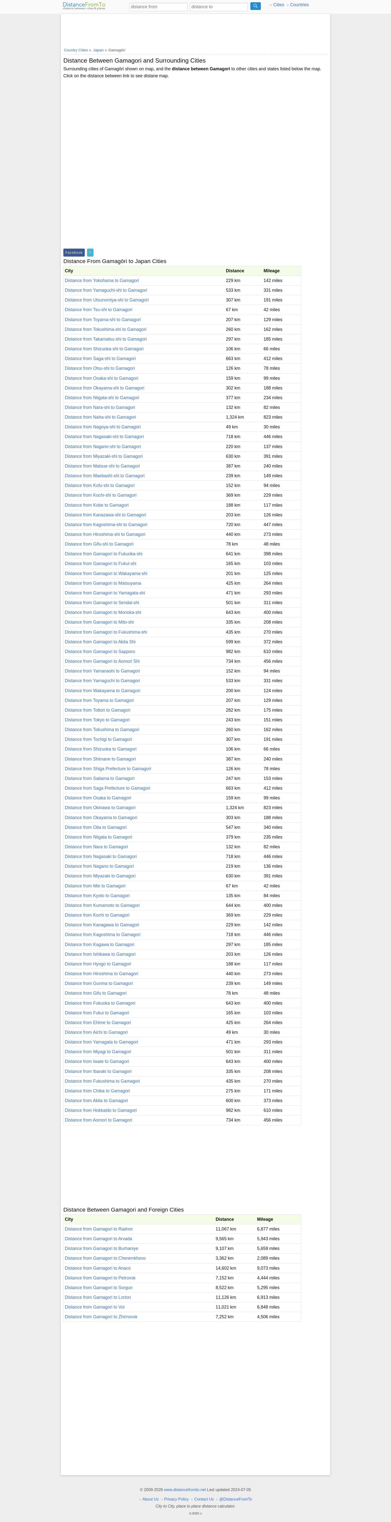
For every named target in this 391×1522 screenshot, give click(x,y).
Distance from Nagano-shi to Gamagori (103, 446)
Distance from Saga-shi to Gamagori (100, 358)
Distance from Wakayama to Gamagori (102, 690)
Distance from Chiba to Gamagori (97, 1090)
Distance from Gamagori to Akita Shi (100, 641)
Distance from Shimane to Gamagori (100, 759)
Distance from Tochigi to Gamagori (98, 739)
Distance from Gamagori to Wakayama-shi (106, 573)
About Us (150, 1499)
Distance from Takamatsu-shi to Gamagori (106, 339)
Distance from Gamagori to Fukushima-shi (106, 632)
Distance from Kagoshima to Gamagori (102, 934)
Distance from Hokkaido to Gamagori (101, 1110)
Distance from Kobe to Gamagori (97, 505)
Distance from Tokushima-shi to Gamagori (105, 329)
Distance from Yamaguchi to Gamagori (102, 680)
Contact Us (204, 1499)
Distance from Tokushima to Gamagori (102, 729)
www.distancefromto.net (185, 1490)
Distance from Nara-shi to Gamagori (100, 407)
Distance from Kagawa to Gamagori (99, 944)
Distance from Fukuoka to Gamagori (100, 1003)
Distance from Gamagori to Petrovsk (100, 1277)
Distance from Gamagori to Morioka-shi (103, 612)
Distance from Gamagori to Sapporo (100, 651)
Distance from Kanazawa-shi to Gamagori (105, 514)
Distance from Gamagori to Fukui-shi (100, 563)
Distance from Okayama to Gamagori (101, 817)
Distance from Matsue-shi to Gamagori (102, 466)
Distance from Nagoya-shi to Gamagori (103, 426)
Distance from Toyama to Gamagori (99, 700)
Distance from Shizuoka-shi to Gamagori (104, 348)
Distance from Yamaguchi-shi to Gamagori (106, 290)
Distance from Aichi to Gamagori (96, 1032)
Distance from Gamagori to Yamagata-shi (105, 592)
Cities (278, 4)
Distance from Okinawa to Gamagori (100, 807)
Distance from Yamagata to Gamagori (101, 1042)
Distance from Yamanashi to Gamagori (102, 670)
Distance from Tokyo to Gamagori (97, 719)
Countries (299, 4)
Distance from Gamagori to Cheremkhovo (105, 1258)
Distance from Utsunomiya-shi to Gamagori (107, 299)
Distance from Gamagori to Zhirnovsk (101, 1316)
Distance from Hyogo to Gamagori (98, 963)
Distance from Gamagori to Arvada (98, 1238)
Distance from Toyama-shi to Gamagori (103, 319)
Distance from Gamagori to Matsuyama (103, 583)
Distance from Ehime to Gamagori (98, 1022)
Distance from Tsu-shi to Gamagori (98, 309)
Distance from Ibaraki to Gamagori (98, 1071)
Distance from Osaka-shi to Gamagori (101, 378)
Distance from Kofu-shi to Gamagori (100, 485)
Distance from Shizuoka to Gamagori (101, 749)
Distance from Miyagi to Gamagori (98, 1051)
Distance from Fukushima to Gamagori (102, 1081)
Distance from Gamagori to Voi (95, 1307)
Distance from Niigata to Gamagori (98, 837)
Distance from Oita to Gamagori (95, 827)
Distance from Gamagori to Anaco (98, 1268)
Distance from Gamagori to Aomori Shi (102, 661)
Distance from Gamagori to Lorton (98, 1297)
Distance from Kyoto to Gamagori (97, 895)
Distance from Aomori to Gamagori (98, 1120)
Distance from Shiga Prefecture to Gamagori (108, 768)
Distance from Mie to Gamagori (95, 885)
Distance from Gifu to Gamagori (95, 993)
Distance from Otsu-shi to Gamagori (100, 368)
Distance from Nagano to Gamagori (99, 866)
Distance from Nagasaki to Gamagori (101, 856)
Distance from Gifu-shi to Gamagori (99, 544)
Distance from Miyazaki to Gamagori (100, 875)
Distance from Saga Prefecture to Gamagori (107, 788)
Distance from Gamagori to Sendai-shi (102, 602)
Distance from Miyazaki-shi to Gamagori (104, 456)
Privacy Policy (176, 1499)
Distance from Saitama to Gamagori (100, 778)
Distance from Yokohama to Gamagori (102, 280)
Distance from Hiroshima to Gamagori (101, 973)
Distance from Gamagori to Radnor (99, 1229)
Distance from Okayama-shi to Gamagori (104, 387)
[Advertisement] (195, 29)
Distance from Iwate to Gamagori (97, 1061)
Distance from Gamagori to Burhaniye (101, 1248)
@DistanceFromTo (235, 1499)
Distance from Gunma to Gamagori (99, 983)
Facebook (74, 253)
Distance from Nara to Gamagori (96, 846)
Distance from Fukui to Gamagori (97, 1012)
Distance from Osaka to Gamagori (98, 797)
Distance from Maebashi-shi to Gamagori (105, 475)
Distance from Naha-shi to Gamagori (100, 417)
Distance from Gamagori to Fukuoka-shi (103, 553)
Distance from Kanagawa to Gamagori (102, 924)
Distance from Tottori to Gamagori (97, 710)
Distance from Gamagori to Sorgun (99, 1287)
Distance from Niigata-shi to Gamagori (102, 397)
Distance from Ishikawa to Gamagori (100, 954)
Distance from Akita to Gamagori (96, 1100)
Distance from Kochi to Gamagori (97, 915)
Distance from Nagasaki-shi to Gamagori (104, 436)
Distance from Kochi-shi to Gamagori (100, 495)
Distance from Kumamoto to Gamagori (102, 905)
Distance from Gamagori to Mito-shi (99, 622)
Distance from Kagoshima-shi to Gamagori (106, 524)
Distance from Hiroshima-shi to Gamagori (105, 534)
